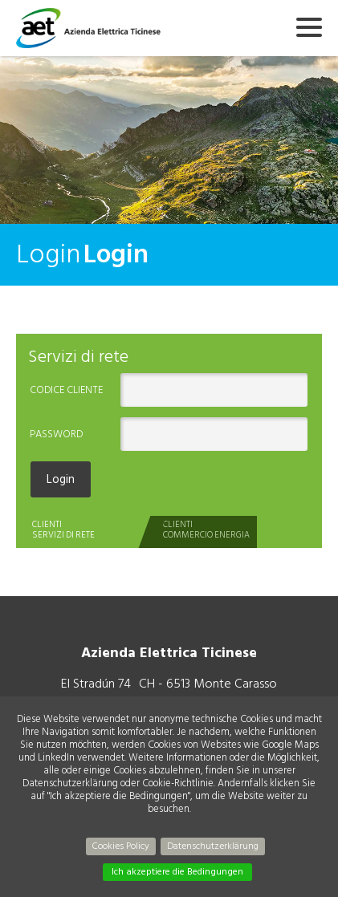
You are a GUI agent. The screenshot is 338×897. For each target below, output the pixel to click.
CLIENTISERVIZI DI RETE (63, 530)
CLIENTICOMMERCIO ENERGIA (206, 530)
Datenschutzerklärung (213, 846)
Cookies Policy (120, 846)
